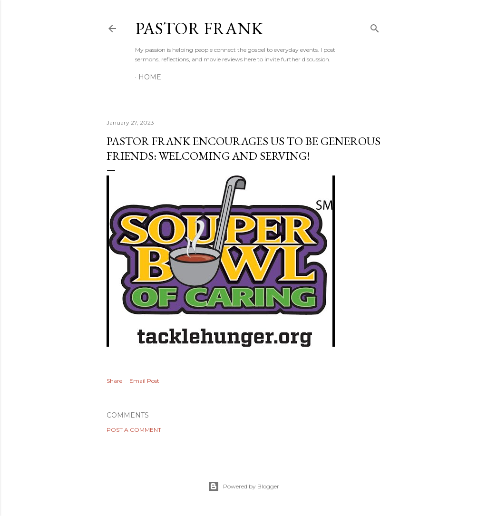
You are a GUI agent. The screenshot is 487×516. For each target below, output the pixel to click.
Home (149, 77)
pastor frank (199, 28)
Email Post (144, 380)
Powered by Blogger (243, 486)
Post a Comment (134, 429)
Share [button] (114, 380)
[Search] (374, 26)
